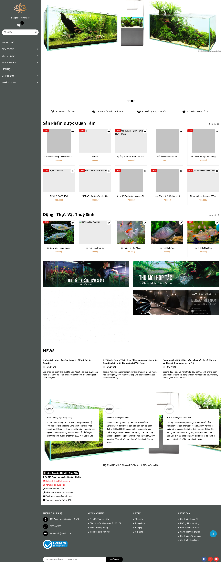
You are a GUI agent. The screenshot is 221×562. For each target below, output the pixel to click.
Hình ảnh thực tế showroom (57, 413)
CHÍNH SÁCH (8, 76)
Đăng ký (25, 18)
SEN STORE (8, 49)
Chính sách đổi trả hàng (190, 468)
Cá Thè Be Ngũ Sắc (203, 248)
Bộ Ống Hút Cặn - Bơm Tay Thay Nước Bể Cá (136, 157)
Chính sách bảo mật (189, 451)
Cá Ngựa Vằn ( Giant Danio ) (59, 248)
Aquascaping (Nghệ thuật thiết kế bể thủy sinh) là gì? (69, 295)
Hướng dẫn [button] (184, 445)
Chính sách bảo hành (189, 472)
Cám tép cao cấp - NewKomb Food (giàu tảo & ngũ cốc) (69, 157)
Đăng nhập (16, 18)
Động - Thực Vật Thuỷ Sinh (68, 214)
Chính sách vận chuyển (190, 463)
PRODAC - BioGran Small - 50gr (95, 196)
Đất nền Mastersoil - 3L (167, 157)
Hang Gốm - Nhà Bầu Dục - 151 (167, 196)
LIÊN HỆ (6, 69)
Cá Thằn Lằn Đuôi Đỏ (95, 248)
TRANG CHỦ (8, 42)
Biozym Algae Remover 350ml (203, 196)
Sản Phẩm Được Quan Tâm (69, 123)
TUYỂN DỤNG (9, 82)
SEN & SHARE (9, 62)
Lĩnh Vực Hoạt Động (99, 459)
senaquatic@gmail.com (60, 465)
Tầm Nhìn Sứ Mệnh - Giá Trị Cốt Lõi (105, 455)
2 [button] (130, 101)
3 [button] (132, 101)
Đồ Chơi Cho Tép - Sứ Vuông (203, 157)
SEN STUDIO (8, 56)
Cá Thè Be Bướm (167, 248)
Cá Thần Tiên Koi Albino (131, 248)
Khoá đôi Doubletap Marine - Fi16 (131, 196)
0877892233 (55, 458)
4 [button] (134, 101)
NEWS (48, 285)
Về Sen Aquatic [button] (96, 445)
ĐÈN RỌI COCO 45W (59, 196)
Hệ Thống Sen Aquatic (100, 463)
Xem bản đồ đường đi (54, 416)
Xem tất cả (214, 124)
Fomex (95, 157)
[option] (131, 26)
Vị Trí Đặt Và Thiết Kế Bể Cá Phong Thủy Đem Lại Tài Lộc (190, 295)
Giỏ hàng (139, 463)
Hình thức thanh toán (189, 459)
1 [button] (128, 101)
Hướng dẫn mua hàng (189, 455)
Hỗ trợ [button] (137, 445)
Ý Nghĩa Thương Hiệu (99, 451)
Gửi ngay (116, 491)
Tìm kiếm (139, 451)
